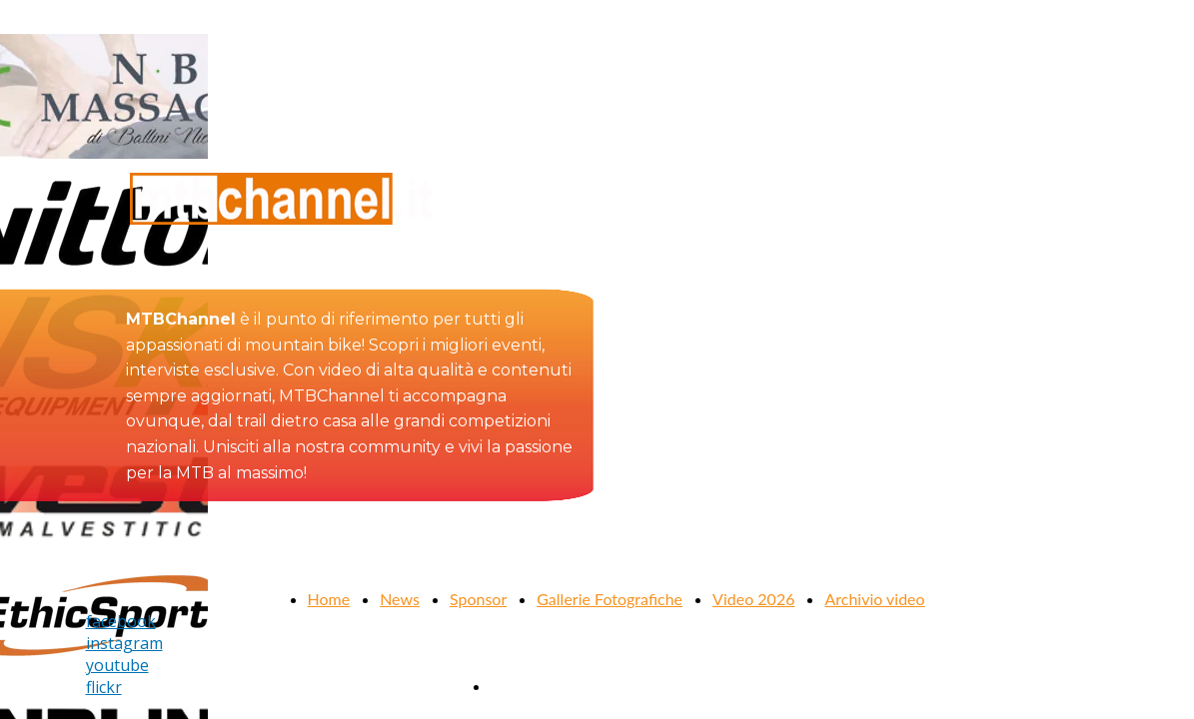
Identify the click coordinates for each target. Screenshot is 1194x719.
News (400, 598)
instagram (124, 643)
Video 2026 (753, 598)
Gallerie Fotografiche (609, 598)
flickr (104, 687)
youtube (117, 665)
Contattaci (527, 685)
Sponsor (478, 598)
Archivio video (874, 598)
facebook (121, 621)
